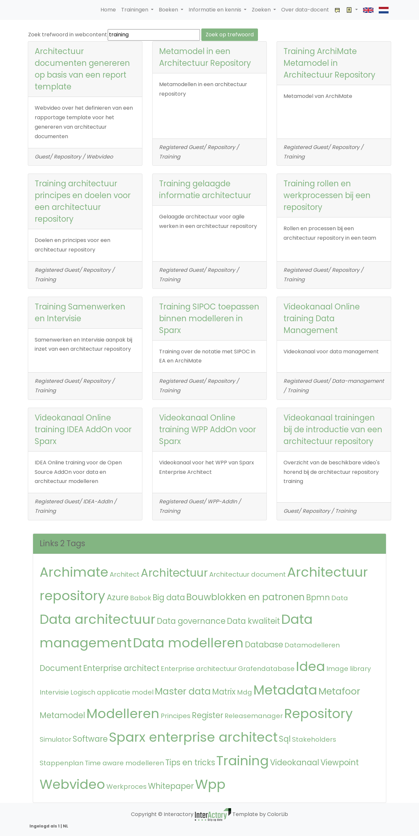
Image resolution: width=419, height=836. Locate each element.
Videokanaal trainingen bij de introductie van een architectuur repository (332, 429)
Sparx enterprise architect (193, 737)
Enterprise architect (121, 668)
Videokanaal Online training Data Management (321, 318)
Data (339, 598)
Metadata (285, 690)
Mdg (244, 692)
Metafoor (339, 691)
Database (264, 644)
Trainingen (135, 9)
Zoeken (262, 9)
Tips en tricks (190, 762)
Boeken (169, 9)
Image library (348, 668)
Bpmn (318, 597)
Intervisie (54, 692)
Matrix (224, 691)
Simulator (55, 739)
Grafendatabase (266, 668)
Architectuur (174, 573)
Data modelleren (188, 643)
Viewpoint (339, 762)
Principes (176, 715)
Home (108, 9)
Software (90, 739)
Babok (140, 598)
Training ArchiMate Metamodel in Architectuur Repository (329, 63)
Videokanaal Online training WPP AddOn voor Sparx (207, 429)
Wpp (210, 784)
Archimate (74, 572)
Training (242, 761)
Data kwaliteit (253, 621)
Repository (318, 713)
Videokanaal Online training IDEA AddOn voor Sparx (83, 429)
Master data (183, 691)
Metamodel (62, 715)
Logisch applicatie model (112, 692)
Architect (124, 574)
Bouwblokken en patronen (245, 597)
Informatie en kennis (216, 9)
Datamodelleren (312, 645)
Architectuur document (247, 574)
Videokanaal (294, 762)
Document (61, 668)
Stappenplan (61, 763)
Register (207, 715)
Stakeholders (314, 739)
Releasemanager (254, 715)
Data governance (191, 621)
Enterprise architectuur (199, 668)
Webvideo (72, 784)
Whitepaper (171, 786)
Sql (285, 739)
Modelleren (122, 713)
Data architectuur (97, 619)
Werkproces (126, 786)
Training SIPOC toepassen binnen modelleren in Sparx (209, 318)
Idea (310, 666)
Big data (169, 597)
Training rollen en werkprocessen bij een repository (327, 195)
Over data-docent (305, 9)
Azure (118, 597)
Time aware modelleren (124, 763)
